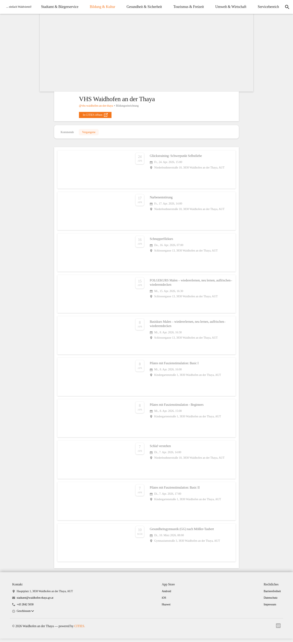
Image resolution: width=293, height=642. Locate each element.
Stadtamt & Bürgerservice (90, 6)
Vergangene (88, 133)
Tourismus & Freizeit (219, 6)
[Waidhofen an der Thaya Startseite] (19, 13)
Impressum (270, 607)
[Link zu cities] (278, 629)
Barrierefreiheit (272, 594)
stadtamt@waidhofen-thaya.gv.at (35, 601)
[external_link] (95, 115)
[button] (25, 614)
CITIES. (79, 629)
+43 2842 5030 (25, 607)
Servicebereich (266, 19)
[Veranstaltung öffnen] (146, 172)
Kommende (67, 133)
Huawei (166, 607)
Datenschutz (271, 601)
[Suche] (286, 13)
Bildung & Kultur (132, 6)
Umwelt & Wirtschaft (261, 6)
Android (166, 594)
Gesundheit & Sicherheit (174, 6)
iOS (164, 601)
